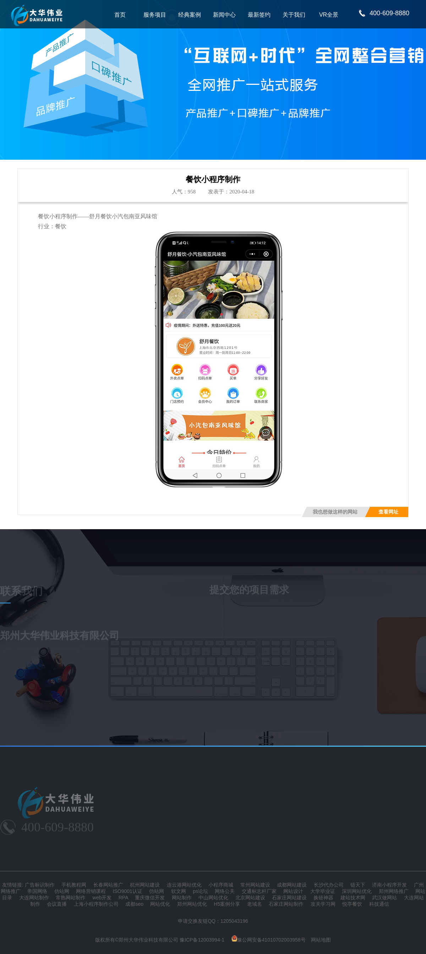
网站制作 (182, 897)
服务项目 (154, 15)
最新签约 (259, 15)
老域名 (254, 904)
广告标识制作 (40, 885)
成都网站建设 (292, 885)
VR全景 (328, 15)
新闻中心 (224, 15)
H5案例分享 (227, 904)
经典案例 (189, 15)
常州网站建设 (255, 885)
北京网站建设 (250, 897)
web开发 (102, 897)
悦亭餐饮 (352, 904)
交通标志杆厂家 (259, 891)
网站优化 (160, 904)
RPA (123, 897)
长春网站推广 (108, 885)
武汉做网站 (384, 897)
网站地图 (321, 940)
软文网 (178, 891)
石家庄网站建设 (289, 897)
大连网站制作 (34, 897)
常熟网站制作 (71, 897)
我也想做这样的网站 (335, 512)
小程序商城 (220, 885)
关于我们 (294, 15)
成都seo (134, 904)
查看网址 (388, 512)
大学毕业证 (322, 891)
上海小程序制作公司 (96, 904)
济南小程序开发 (389, 885)
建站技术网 (352, 897)
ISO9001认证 (127, 891)
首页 (120, 15)
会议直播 (57, 904)
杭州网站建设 (145, 885)
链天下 (357, 885)
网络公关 (225, 891)
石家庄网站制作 (286, 904)
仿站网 (61, 891)
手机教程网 (73, 885)
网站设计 (293, 891)
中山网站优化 (213, 897)
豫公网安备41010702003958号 (268, 940)
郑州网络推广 (394, 891)
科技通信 (379, 904)
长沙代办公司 (329, 885)
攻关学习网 (323, 904)
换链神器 (323, 897)
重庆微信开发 (150, 897)
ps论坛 (200, 891)
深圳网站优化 (357, 891)
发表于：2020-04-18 (231, 191)
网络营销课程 (91, 891)
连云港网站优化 (184, 885)
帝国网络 (37, 891)
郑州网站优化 (192, 904)
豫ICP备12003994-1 (202, 940)
